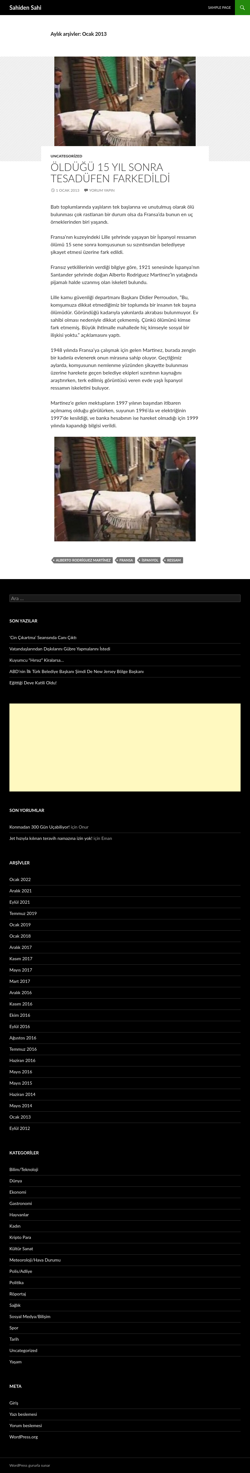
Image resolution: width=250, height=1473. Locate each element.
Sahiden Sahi (25, 7)
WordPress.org (23, 1436)
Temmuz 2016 (23, 1049)
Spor (13, 1327)
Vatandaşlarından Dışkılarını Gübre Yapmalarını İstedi (59, 648)
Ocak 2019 (20, 924)
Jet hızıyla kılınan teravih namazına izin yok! (50, 838)
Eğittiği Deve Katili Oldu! (33, 682)
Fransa (126, 560)
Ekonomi (17, 1192)
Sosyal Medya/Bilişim (30, 1316)
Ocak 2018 (20, 936)
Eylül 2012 (19, 1128)
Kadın (14, 1226)
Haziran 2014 (22, 1094)
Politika (16, 1282)
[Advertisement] (125, 747)
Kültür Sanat (21, 1248)
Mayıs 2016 (20, 1071)
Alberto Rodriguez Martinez (83, 560)
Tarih (14, 1339)
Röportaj (17, 1293)
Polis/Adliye (20, 1271)
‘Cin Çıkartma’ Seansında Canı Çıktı (43, 637)
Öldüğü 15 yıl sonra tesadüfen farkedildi (110, 172)
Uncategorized (66, 156)
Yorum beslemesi (25, 1425)
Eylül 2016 (19, 1026)
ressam (174, 560)
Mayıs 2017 (20, 969)
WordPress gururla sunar (29, 1465)
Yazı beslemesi (23, 1414)
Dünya (15, 1180)
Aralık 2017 (20, 947)
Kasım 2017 (20, 958)
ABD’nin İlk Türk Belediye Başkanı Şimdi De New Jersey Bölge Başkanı (76, 671)
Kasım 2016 (20, 1003)
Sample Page (219, 7)
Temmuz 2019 (23, 913)
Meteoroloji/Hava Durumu (35, 1259)
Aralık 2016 (20, 992)
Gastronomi (20, 1203)
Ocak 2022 (20, 879)
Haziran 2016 (22, 1060)
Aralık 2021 (20, 890)
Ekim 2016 (19, 1015)
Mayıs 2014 (20, 1105)
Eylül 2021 (19, 902)
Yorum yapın (102, 190)
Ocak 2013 (20, 1117)
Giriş (13, 1402)
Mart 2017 (19, 981)
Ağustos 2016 (22, 1037)
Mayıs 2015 (20, 1083)
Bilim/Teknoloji (23, 1169)
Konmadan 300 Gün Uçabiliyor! (39, 827)
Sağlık (15, 1305)
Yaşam (15, 1361)
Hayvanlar (19, 1214)
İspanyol (150, 560)
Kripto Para (20, 1237)
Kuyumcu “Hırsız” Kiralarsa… (36, 660)
